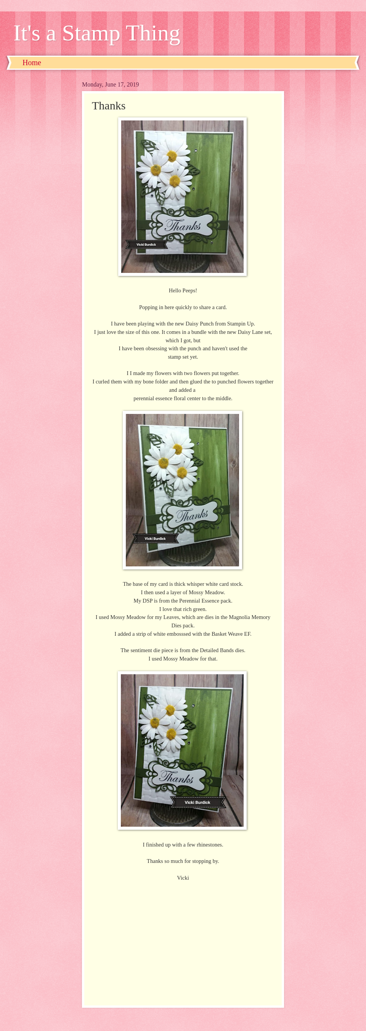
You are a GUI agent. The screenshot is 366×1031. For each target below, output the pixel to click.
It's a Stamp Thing (96, 32)
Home (31, 62)
